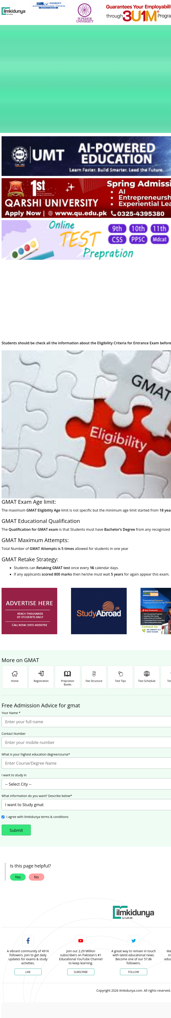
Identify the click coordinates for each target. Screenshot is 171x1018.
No (36, 821)
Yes (18, 821)
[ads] (29, 555)
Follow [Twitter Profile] (133, 916)
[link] (48, 5)
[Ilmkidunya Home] (13, 11)
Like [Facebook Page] (28, 916)
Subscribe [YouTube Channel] (81, 916)
